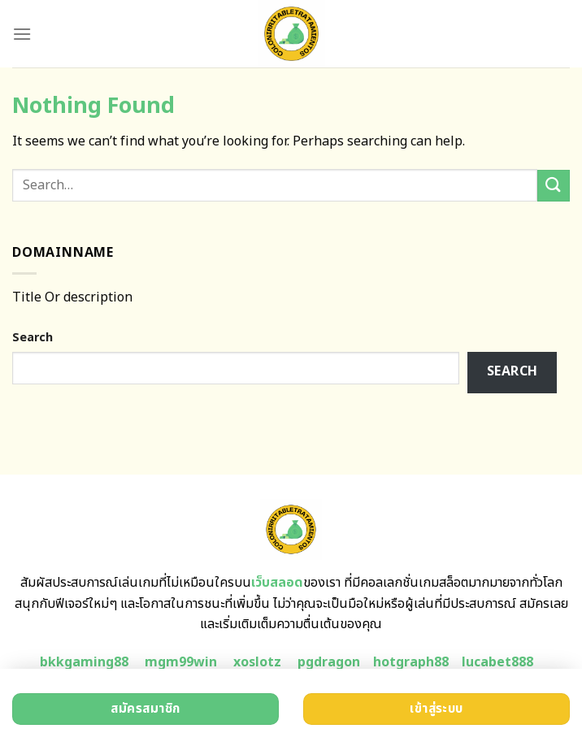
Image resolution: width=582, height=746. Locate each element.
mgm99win (181, 662)
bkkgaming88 (84, 662)
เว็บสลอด (277, 582)
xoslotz (257, 662)
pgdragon (329, 662)
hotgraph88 (411, 662)
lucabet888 (497, 662)
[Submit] (553, 186)
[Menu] (22, 34)
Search (32, 337)
